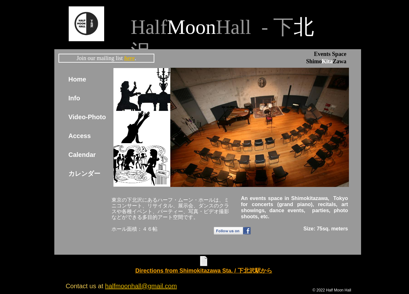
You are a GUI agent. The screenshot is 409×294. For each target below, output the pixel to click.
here (129, 58)
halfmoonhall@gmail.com (141, 286)
